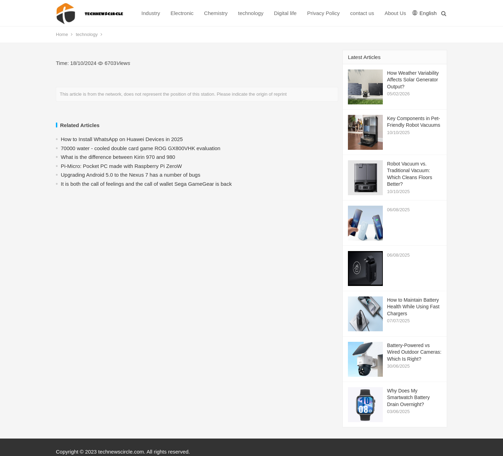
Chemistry (216, 13)
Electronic (182, 13)
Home (62, 34)
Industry (150, 13)
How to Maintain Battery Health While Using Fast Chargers (413, 306)
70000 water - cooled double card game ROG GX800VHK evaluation (140, 148)
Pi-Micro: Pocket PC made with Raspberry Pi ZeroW (121, 166)
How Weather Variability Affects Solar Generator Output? (413, 79)
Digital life (285, 13)
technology (251, 13)
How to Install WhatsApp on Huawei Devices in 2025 (122, 139)
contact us (362, 13)
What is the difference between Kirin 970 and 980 (118, 157)
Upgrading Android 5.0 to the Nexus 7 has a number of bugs (130, 175)
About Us (395, 13)
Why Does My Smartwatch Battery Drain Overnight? (408, 397)
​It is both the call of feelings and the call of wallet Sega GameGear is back (146, 184)
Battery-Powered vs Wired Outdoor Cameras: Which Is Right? (414, 352)
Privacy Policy (323, 13)
